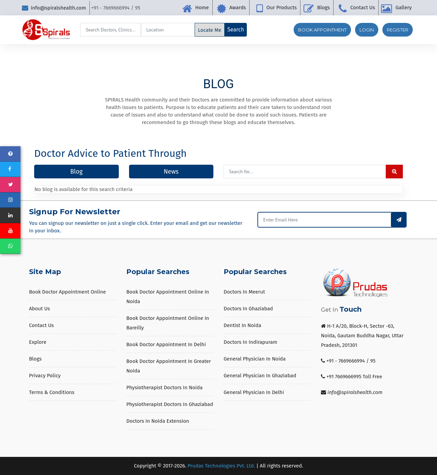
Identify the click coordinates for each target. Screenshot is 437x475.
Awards (237, 7)
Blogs (323, 7)
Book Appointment (322, 29)
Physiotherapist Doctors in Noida (164, 387)
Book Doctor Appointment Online (67, 292)
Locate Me (209, 30)
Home (202, 7)
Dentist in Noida (242, 325)
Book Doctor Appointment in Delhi (166, 344)
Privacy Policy (44, 375)
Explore (37, 342)
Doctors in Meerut (244, 292)
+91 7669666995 (343, 377)
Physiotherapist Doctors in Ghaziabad (169, 404)
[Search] (110, 30)
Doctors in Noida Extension (157, 421)
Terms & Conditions (51, 392)
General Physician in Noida (255, 359)
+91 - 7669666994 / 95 (351, 361)
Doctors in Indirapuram (250, 342)
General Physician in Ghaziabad (260, 375)
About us (39, 309)
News (171, 171)
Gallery (403, 7)
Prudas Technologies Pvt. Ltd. (221, 466)
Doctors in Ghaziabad (248, 309)
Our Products (281, 7)
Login (367, 29)
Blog (76, 171)
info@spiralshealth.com (54, 8)
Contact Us (362, 7)
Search (235, 29)
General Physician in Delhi (254, 392)
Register (397, 29)
